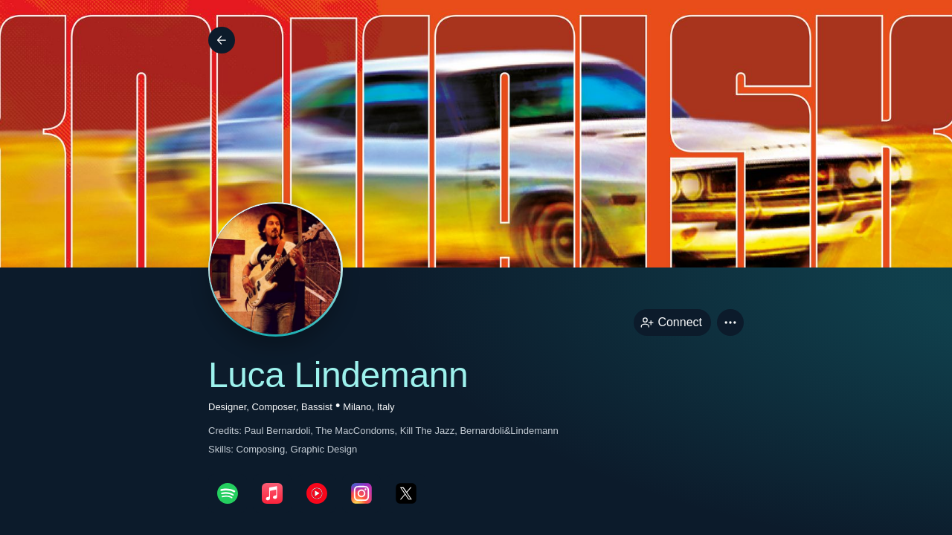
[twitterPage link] (406, 493)
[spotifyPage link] (227, 493)
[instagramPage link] (361, 493)
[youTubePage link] (317, 493)
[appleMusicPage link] (272, 493)
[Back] (221, 40)
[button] (730, 322)
